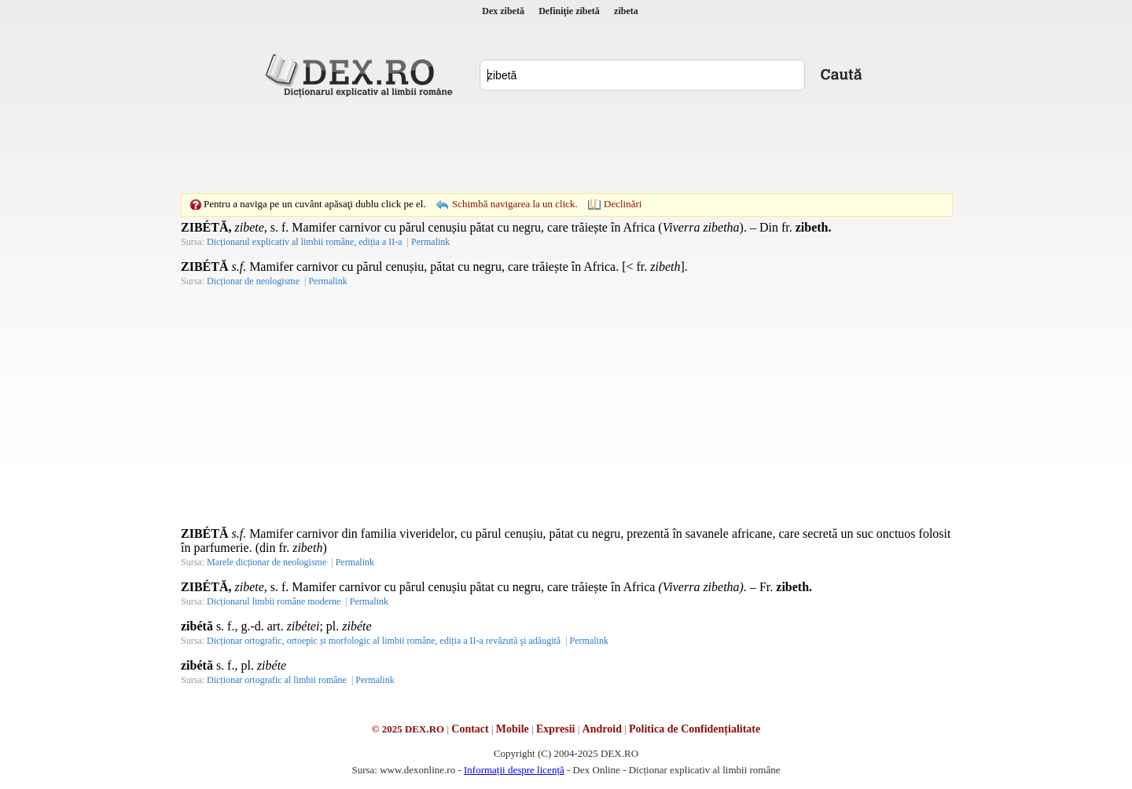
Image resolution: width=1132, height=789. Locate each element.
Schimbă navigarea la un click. (515, 204)
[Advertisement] (566, 145)
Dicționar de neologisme (253, 281)
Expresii (555, 729)
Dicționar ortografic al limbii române (277, 679)
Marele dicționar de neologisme (266, 562)
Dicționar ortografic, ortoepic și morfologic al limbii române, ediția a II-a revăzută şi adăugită (383, 640)
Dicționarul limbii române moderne (273, 601)
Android (602, 729)
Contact (469, 729)
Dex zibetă (503, 10)
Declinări (622, 204)
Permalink (430, 241)
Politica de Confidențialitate (694, 729)
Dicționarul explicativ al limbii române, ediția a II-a (304, 241)
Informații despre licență (514, 770)
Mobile (512, 729)
